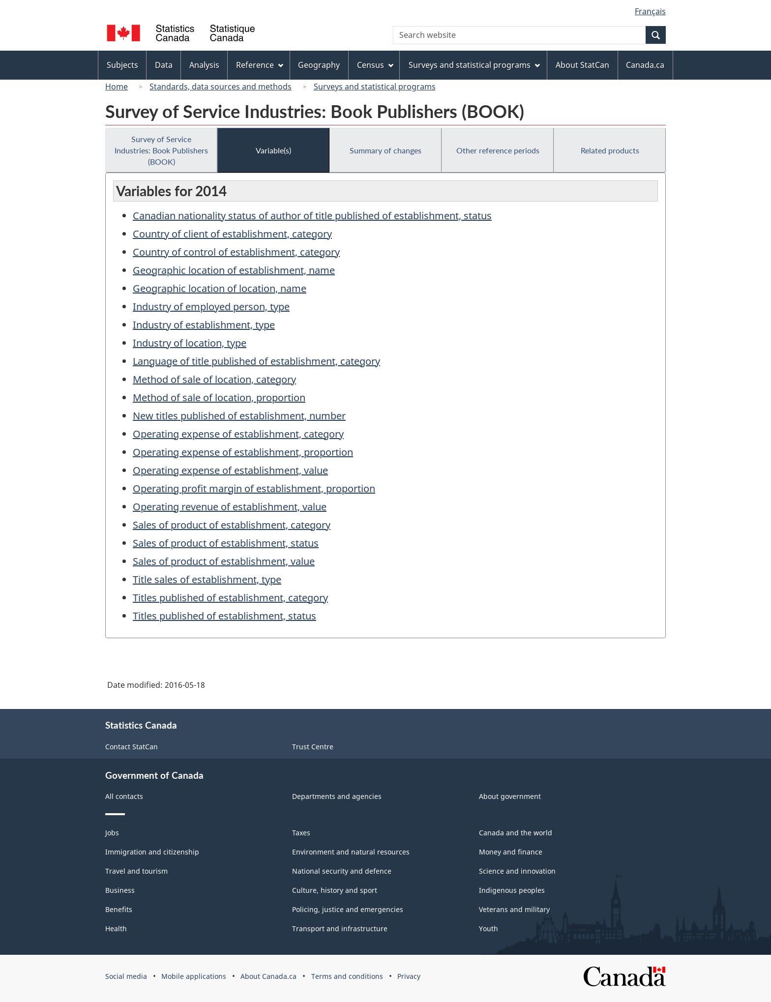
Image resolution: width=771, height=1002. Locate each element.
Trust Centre (312, 746)
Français (650, 11)
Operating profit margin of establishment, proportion (254, 488)
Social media (126, 976)
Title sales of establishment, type (207, 579)
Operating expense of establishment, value (230, 470)
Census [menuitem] (375, 64)
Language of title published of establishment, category (256, 361)
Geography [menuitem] (319, 64)
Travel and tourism (136, 871)
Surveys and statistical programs (375, 86)
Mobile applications (193, 976)
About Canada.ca (268, 976)
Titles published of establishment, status (224, 615)
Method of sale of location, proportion (219, 397)
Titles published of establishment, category (230, 597)
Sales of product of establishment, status (226, 543)
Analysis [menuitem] (204, 64)
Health (116, 928)
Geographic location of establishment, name (234, 270)
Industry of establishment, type (204, 324)
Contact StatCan (131, 746)
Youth (488, 928)
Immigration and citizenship (152, 851)
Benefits (118, 909)
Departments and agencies (337, 796)
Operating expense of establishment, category (238, 434)
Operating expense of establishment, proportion (243, 452)
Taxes (301, 832)
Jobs (112, 832)
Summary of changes (385, 150)
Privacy (408, 976)
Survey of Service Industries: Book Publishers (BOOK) (161, 150)
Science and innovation (517, 871)
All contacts (124, 796)
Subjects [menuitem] (122, 64)
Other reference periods (497, 150)
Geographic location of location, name (219, 288)
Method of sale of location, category (214, 379)
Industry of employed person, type (211, 306)
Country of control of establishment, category (236, 252)
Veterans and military (514, 909)
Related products (610, 150)
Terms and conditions (347, 976)
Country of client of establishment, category (232, 233)
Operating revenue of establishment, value (229, 506)
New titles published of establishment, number (239, 415)
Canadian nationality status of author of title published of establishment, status (312, 215)
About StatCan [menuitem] (582, 64)
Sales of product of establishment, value (224, 561)
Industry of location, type (189, 343)
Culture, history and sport (334, 890)
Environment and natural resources (351, 851)
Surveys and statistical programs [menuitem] (474, 64)
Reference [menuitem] (259, 64)
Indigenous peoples (512, 890)
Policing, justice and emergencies (347, 909)
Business (120, 890)
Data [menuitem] (164, 64)
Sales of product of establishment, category (231, 524)
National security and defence (341, 871)
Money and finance (510, 851)
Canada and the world (515, 832)
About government (510, 796)
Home (116, 86)
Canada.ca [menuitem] (645, 64)
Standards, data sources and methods (220, 86)
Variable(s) (273, 150)
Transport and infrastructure (339, 928)
